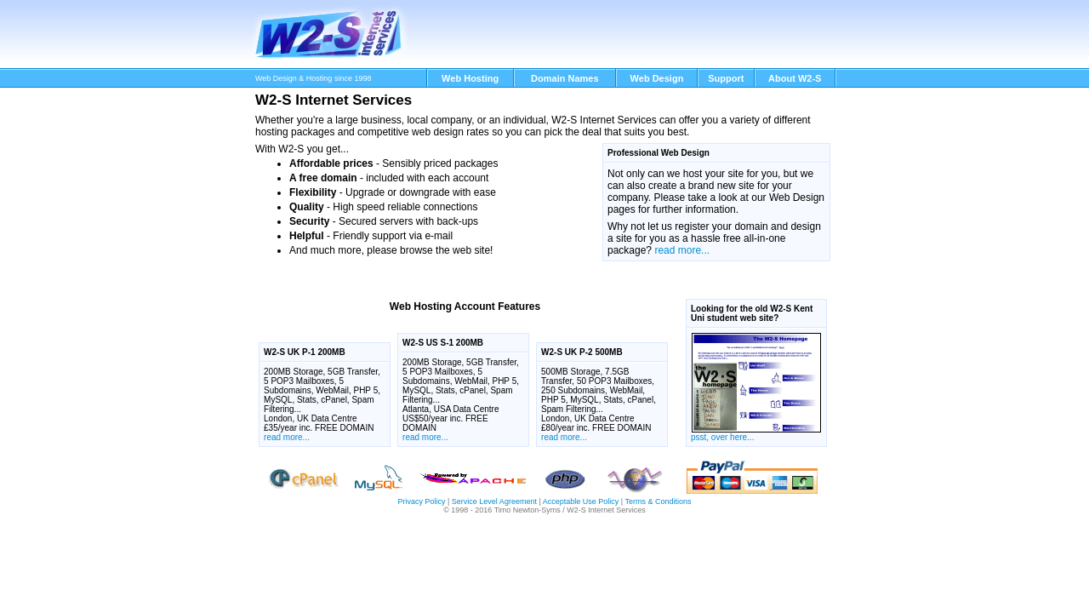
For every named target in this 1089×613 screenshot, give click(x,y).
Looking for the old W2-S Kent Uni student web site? (751, 313)
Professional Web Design (658, 153)
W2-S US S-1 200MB (442, 342)
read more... (682, 250)
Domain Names (564, 78)
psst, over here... (756, 387)
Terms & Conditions (657, 501)
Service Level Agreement (494, 501)
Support (726, 78)
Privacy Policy (421, 501)
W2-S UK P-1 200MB (304, 352)
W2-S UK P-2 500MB (582, 352)
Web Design (657, 78)
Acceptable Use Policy (581, 501)
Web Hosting (470, 78)
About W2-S (794, 78)
